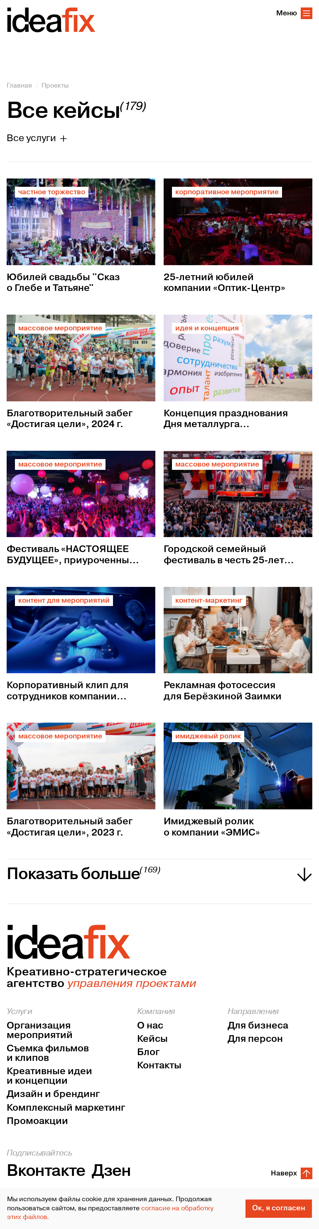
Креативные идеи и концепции (49, 1076)
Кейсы (152, 1039)
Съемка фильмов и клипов (48, 1053)
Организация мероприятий (40, 1030)
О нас (150, 1026)
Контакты (159, 1065)
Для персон (255, 1039)
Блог (148, 1052)
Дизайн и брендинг (53, 1094)
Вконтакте (46, 1171)
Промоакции (37, 1121)
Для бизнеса (258, 1026)
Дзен (111, 1171)
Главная (19, 85)
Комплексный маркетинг (66, 1108)
